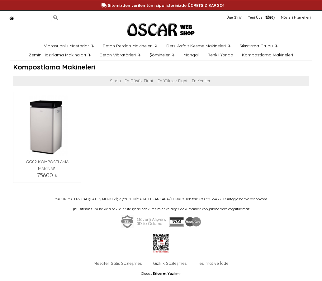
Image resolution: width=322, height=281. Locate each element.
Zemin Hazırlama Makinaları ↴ (60, 55)
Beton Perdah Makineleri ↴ (130, 46)
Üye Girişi (234, 17)
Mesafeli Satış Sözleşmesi (118, 263)
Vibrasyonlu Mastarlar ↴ (69, 46)
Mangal (191, 55)
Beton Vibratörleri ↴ (120, 55)
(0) (272, 17)
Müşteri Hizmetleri (296, 17)
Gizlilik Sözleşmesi (170, 263)
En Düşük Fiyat (139, 80)
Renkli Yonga (220, 55)
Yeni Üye (255, 17)
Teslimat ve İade (213, 263)
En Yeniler (201, 80)
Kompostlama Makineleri (267, 55)
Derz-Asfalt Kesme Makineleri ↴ (198, 46)
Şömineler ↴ (162, 55)
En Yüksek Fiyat (172, 80)
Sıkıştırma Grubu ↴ (258, 46)
